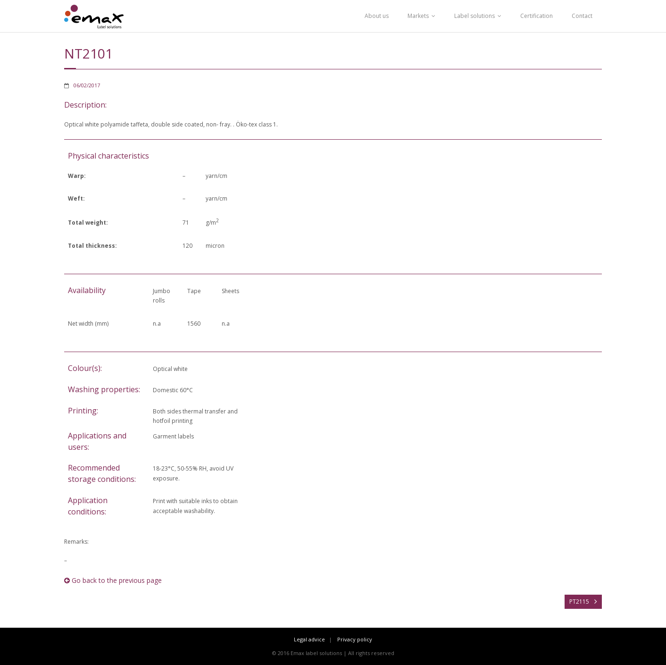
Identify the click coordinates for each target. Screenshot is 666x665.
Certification (536, 16)
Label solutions (474, 16)
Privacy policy (354, 639)
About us (377, 16)
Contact (582, 16)
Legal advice (309, 639)
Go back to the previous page (113, 580)
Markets (418, 16)
